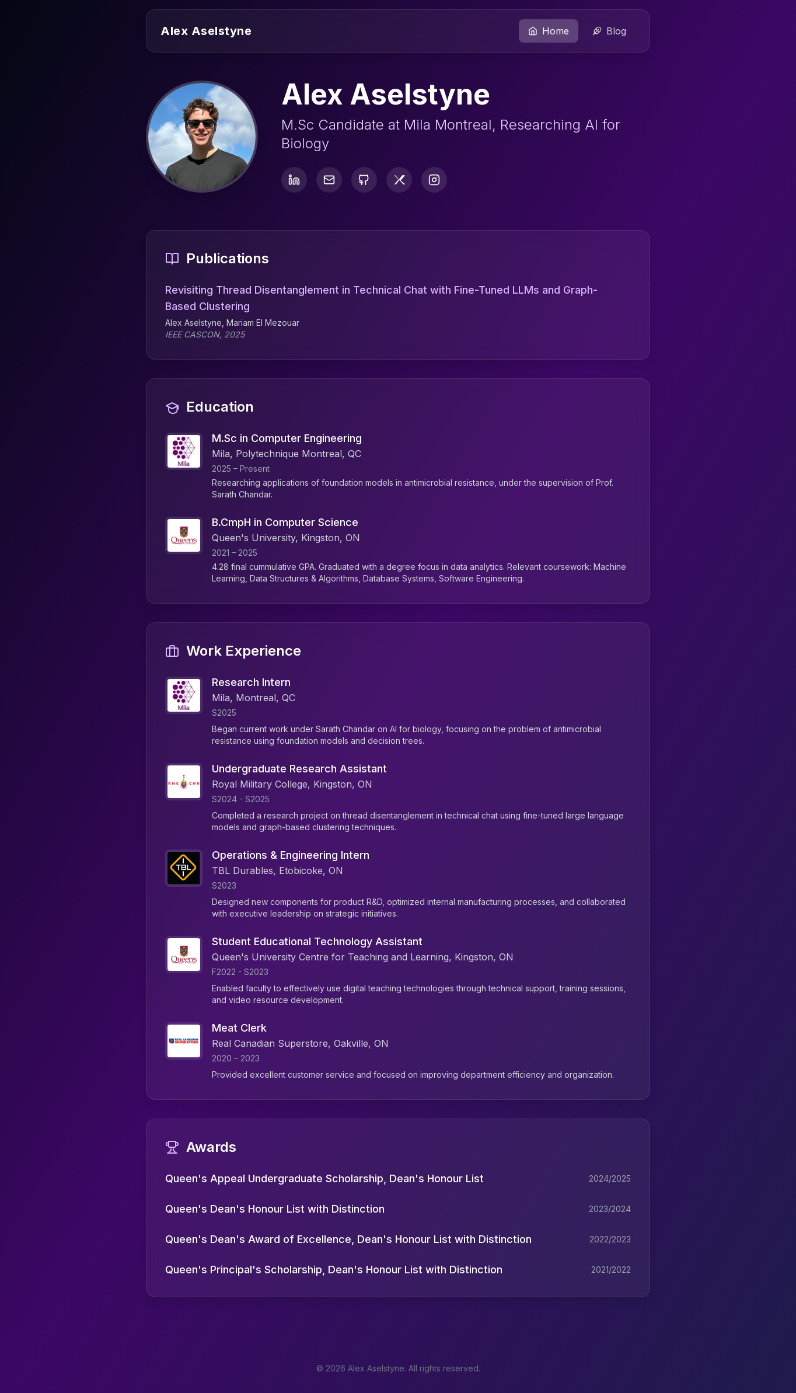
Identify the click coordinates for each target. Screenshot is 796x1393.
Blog (609, 31)
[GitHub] (364, 180)
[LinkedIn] (294, 180)
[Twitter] (399, 180)
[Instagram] (434, 180)
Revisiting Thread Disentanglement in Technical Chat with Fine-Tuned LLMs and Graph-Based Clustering (398, 298)
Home (548, 31)
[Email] (329, 180)
